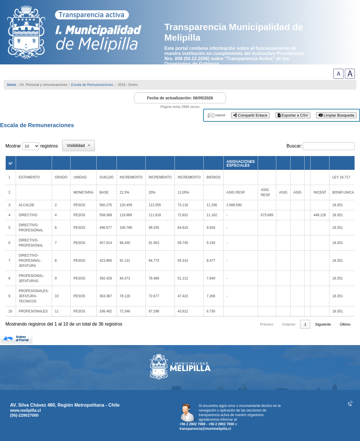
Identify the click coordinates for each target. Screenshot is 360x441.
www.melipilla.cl (25, 410)
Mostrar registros (31, 145)
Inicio (11, 85)
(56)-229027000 (24, 415)
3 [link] (294, 324)
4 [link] (305, 324)
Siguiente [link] (323, 324)
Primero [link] (234, 324)
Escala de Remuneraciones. (92, 85)
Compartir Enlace (250, 115)
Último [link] (345, 324)
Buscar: (294, 145)
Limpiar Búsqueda (336, 115)
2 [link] (284, 324)
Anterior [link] (256, 324)
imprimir (220, 115)
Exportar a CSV (293, 115)
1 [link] (272, 324)
